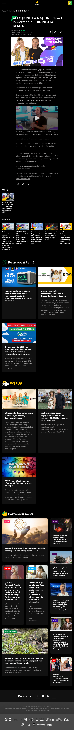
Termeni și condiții (36, 708)
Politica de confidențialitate (51, 708)
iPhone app (45, 710)
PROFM (23, 30)
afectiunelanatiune (23, 179)
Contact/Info (29, 710)
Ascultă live (64, 708)
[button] (37, 118)
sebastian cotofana (36, 173)
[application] (37, 118)
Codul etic (37, 710)
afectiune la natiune (45, 176)
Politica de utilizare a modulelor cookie (17, 708)
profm (25, 173)
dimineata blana (51, 173)
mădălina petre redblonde (27, 176)
